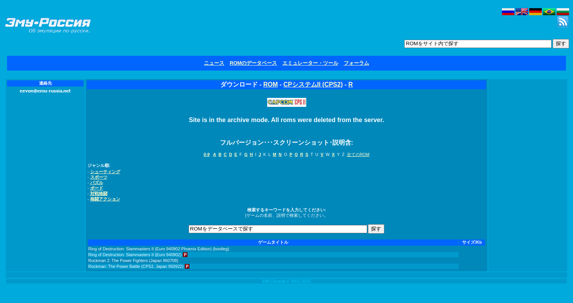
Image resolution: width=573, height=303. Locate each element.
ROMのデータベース (253, 63)
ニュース (214, 63)
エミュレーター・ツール (310, 63)
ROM (270, 84)
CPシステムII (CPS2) (313, 84)
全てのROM (358, 154)
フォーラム (356, 63)
